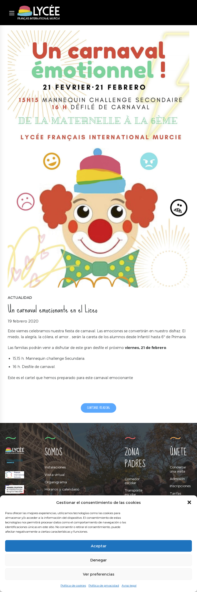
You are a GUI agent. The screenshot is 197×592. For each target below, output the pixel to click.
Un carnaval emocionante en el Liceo (52, 310)
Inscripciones (180, 486)
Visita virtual (55, 475)
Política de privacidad (103, 585)
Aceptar (98, 545)
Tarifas (175, 493)
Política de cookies (73, 585)
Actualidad (20, 298)
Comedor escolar (132, 481)
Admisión (177, 479)
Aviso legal (129, 585)
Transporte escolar (133, 492)
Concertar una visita (178, 469)
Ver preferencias (98, 574)
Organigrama (56, 482)
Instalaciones (55, 467)
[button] (189, 502)
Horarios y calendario (62, 489)
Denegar (98, 560)
